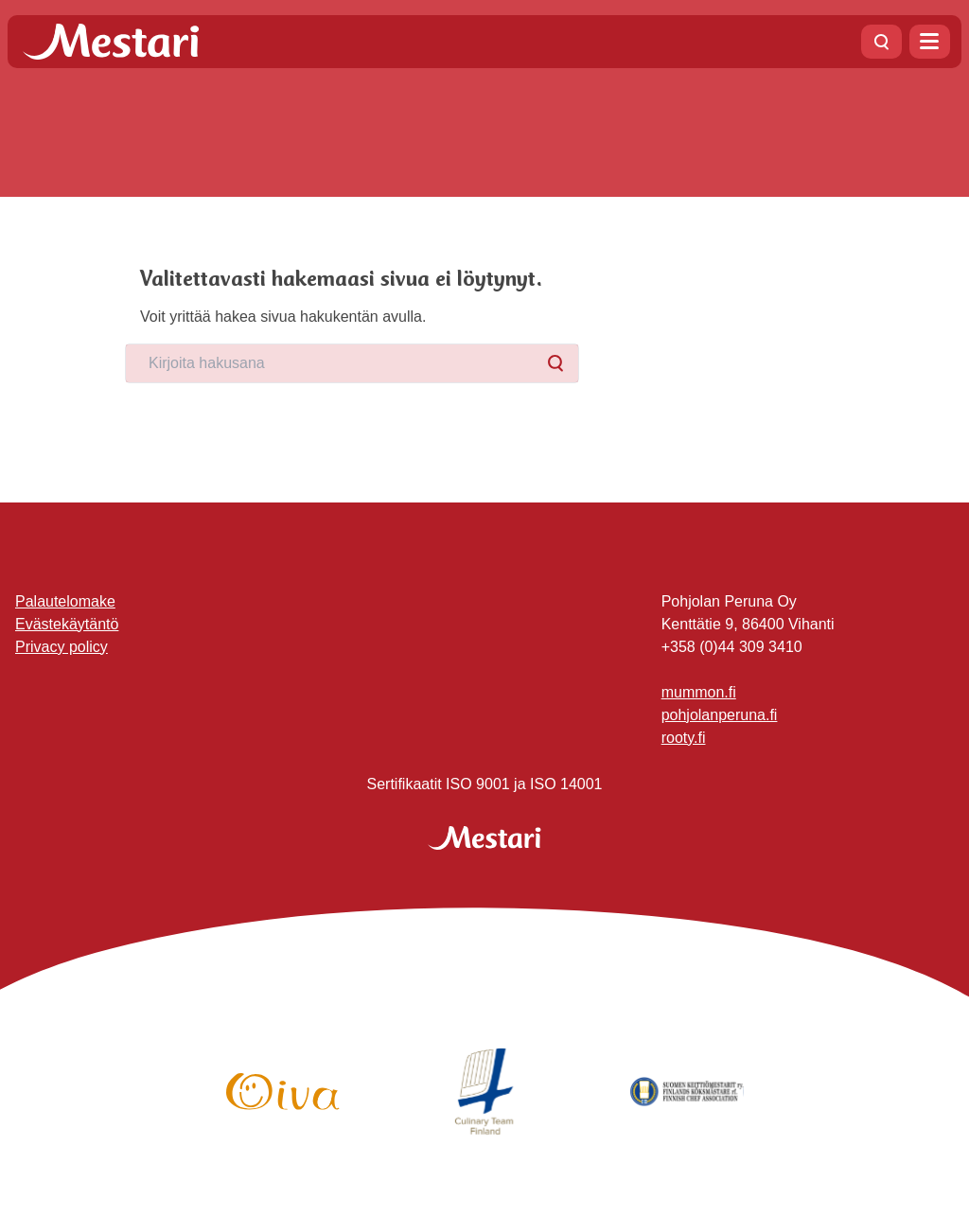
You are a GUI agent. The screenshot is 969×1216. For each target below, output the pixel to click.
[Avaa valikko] (929, 42)
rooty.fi (683, 738)
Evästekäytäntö (66, 624)
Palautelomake (65, 601)
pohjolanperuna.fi (719, 715)
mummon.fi (698, 692)
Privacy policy (61, 647)
